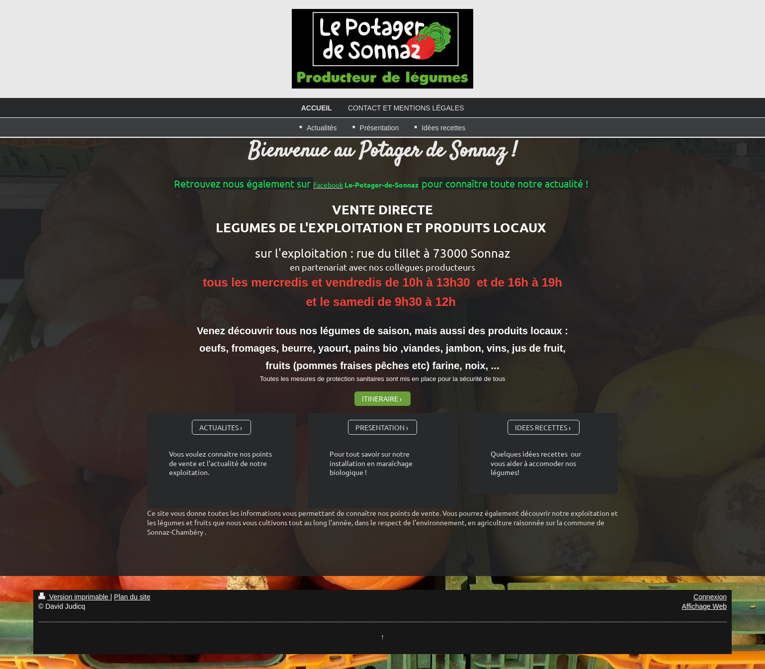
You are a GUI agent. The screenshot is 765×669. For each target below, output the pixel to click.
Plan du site (132, 597)
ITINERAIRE (380, 398)
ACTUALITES (219, 427)
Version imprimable (74, 597)
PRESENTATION (380, 427)
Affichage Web (704, 606)
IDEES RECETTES (541, 427)
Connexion (710, 597)
